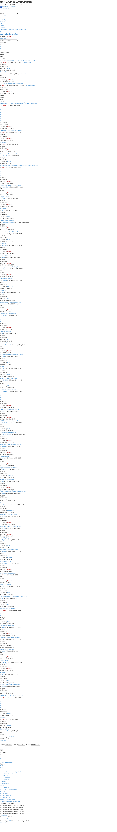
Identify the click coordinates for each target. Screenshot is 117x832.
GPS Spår (3, 142)
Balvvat (4, 446)
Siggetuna (5, 269)
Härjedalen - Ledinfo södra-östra (9, 409)
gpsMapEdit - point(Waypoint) (8, 514)
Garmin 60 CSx (4, 660)
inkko (8, 386)
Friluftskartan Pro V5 (6, 255)
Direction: (32, 744)
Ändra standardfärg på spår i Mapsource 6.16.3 (13, 491)
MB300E (5, 380)
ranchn (5, 315)
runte (8, 68)
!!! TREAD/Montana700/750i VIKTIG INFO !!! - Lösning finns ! (17, 60)
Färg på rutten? (4, 456)
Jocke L (4, 469)
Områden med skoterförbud (8, 313)
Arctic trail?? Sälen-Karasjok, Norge (10, 444)
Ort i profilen (3, 72)
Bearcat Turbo (6, 434)
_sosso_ (4, 662)
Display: (6, 744)
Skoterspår (3, 208)
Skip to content (4, 9)
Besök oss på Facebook (9, 6)
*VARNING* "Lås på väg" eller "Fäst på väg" (12, 130)
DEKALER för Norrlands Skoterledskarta (11, 83)
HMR (3, 257)
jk (2, 333)
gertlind (4, 516)
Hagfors (4, 540)
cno (3, 598)
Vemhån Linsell (4, 366)
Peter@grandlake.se (8, 222)
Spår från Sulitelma (5, 331)
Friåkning (2, 672)
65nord (5, 156)
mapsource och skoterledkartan (9, 549)
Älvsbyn (2, 717)
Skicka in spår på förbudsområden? (10, 684)
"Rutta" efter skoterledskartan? (9, 232)
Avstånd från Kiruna (5, 561)
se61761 (4, 245)
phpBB (9, 821)
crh (2, 292)
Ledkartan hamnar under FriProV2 (10, 637)
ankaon (5, 304)
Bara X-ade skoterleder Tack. (8, 389)
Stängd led (3, 290)
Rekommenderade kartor (7, 220)
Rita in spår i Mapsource (7, 625)
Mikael (9, 36)
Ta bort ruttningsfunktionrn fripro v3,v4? (11, 354)
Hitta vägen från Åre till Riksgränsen (10, 267)
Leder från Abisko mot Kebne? (8, 378)
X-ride (3, 411)
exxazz (4, 686)
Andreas (4, 74)
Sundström (5, 187)
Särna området (4, 729)
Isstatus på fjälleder (5, 584)
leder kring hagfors (5, 538)
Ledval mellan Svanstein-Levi (8, 343)
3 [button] (0, 48)
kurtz (3, 674)
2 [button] (0, 46)
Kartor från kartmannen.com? (8, 154)
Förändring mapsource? (7, 479)
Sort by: (19, 744)
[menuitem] (6, 18)
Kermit (3, 368)
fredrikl (9, 725)
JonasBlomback (6, 345)
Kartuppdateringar (30, 74)
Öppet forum (28, 62)
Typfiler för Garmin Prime (7, 649)
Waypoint (2, 503)
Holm (3, 627)
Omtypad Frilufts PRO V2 (7, 608)
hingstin (5, 280)
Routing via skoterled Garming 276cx (10, 185)
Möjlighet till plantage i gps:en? (9, 421)
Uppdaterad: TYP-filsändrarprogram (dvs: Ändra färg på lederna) (18, 103)
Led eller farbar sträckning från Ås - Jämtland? (13, 596)
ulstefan (5, 391)
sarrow (4, 458)
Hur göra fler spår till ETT (7, 278)
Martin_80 (4, 423)
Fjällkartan (3, 243)
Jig (2, 210)
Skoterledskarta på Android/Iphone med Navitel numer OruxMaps (19, 165)
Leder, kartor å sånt (9, 34)
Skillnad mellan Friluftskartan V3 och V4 (11, 302)
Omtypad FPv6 (4, 196)
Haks (8, 592)
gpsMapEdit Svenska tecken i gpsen (10, 526)
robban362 (5, 731)
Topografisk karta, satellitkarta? (9, 467)
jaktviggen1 (5, 505)
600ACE (9, 557)
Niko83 (4, 551)
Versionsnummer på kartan (8, 573)
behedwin (4, 563)
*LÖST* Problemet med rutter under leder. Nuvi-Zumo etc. (16, 696)
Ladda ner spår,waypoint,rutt (8, 432)
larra (8, 713)
